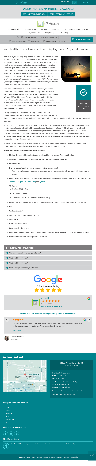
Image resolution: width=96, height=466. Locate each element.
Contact (80, 2)
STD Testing (63, 33)
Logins (62, 41)
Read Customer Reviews (17, 41)
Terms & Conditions (43, 457)
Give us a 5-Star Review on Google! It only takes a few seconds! (48, 313)
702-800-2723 (65, 2)
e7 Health (45, 298)
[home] (18, 37)
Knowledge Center (34, 41)
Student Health (30, 29)
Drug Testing (49, 33)
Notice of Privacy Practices (60, 457)
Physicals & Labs (34, 33)
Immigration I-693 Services (50, 29)
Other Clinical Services (28, 37)
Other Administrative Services (48, 37)
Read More (17, 330)
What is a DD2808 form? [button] (18, 258)
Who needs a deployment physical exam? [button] (25, 253)
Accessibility (74, 457)
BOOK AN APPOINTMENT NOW (34, 14)
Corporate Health (14, 29)
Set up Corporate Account (61, 14)
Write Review (58, 307)
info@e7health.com (63, 373)
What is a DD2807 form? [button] (18, 263)
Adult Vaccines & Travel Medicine (76, 29)
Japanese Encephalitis (17, 182)
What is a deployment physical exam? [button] (23, 268)
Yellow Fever (30, 182)
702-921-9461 (59, 378)
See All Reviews (47, 307)
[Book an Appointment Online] (92, 456)
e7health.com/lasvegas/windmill (63, 394)
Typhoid (42, 182)
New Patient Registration (81, 39)
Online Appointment (49, 41)
